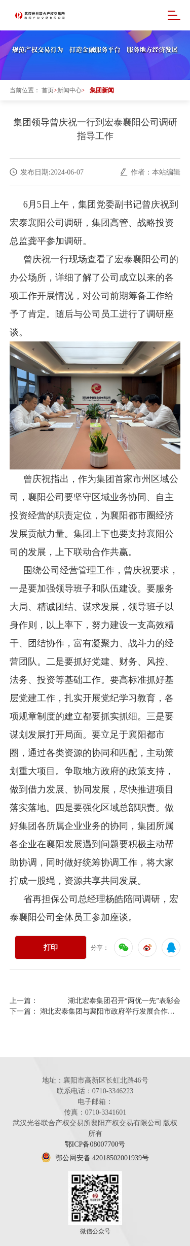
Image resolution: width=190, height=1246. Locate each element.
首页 (48, 90)
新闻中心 (69, 90)
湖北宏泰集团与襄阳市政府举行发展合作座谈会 (110, 1011)
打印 (51, 947)
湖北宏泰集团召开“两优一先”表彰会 (124, 1001)
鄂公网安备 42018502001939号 (95, 1158)
